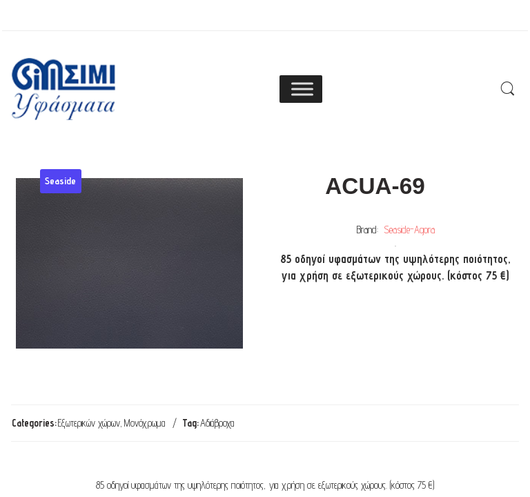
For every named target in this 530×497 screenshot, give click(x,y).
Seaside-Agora (409, 229)
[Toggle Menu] (302, 88)
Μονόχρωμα (145, 423)
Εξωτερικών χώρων (89, 423)
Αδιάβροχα (217, 423)
